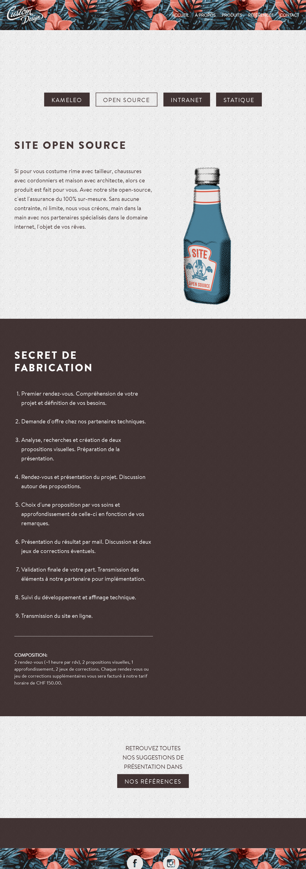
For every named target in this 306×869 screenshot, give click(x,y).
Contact (289, 15)
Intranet (187, 100)
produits (232, 15)
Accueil (180, 15)
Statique (238, 100)
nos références (153, 781)
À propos (205, 15)
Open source (126, 100)
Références (261, 15)
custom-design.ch (25, 15)
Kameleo (67, 100)
